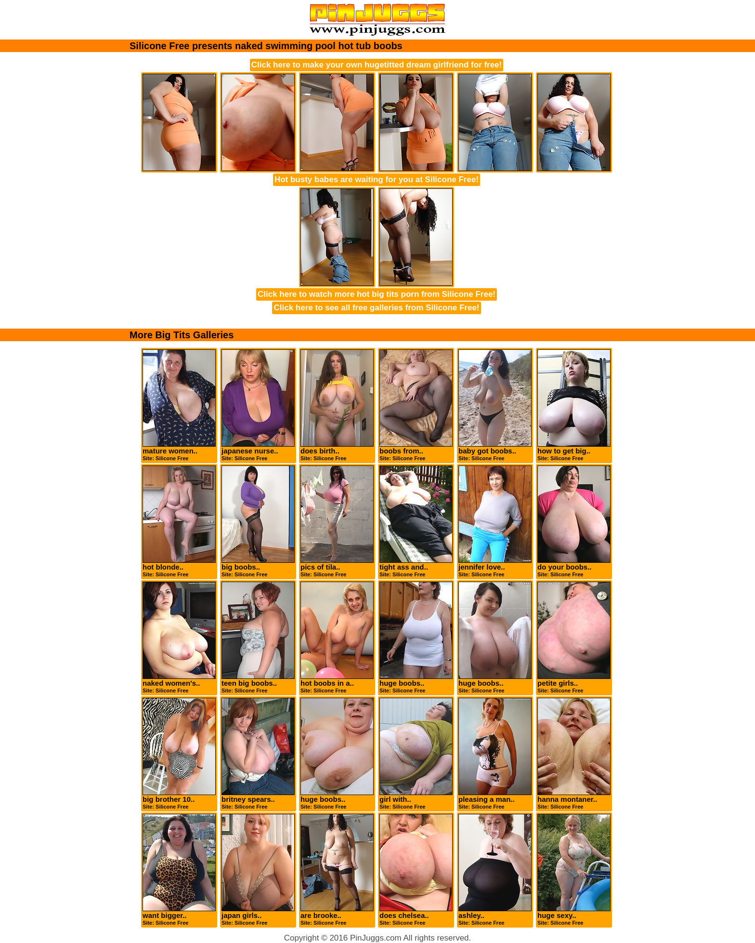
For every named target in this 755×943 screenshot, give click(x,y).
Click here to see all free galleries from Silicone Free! (376, 307)
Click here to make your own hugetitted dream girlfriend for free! (376, 64)
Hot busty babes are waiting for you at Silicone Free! (376, 179)
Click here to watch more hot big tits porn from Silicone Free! (376, 294)
